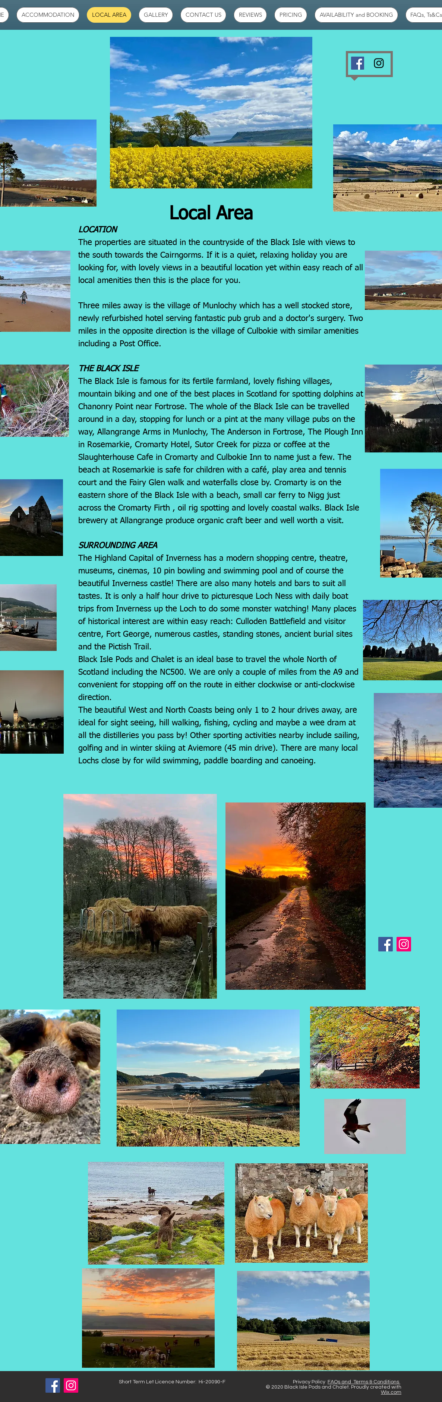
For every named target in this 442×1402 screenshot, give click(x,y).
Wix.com (391, 1392)
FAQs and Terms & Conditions (364, 1381)
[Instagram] (404, 944)
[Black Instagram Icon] (378, 63)
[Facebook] (357, 63)
